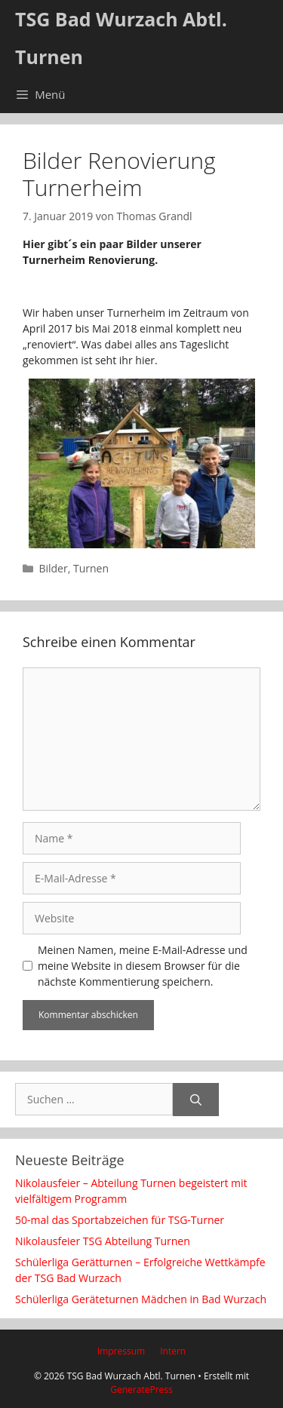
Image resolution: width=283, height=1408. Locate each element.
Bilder (52, 568)
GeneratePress (141, 1389)
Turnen (91, 568)
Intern (173, 1351)
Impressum (121, 1351)
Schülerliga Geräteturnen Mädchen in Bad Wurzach (140, 1299)
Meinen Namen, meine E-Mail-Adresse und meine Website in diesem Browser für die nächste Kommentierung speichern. (143, 966)
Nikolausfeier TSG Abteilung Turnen (102, 1241)
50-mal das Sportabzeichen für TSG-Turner (119, 1220)
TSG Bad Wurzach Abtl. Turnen (121, 37)
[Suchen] (196, 1100)
